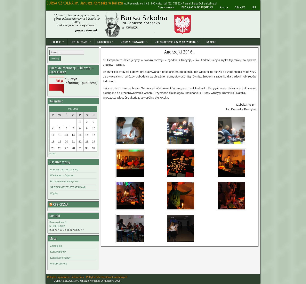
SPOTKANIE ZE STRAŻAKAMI (67, 187)
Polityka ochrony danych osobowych (106, 277)
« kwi (52, 153)
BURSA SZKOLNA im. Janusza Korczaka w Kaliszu (84, 3)
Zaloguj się (56, 245)
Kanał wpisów (58, 251)
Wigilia (54, 193)
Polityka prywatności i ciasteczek (65, 277)
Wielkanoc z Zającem (62, 175)
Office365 (240, 7)
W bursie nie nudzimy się (64, 169)
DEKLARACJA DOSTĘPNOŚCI (197, 7)
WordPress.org (58, 263)
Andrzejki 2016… (179, 52)
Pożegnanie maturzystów (64, 181)
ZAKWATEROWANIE (133, 42)
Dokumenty (104, 42)
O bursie (56, 42)
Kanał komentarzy (60, 257)
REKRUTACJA (78, 42)
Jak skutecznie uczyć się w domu (175, 42)
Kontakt (211, 42)
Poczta (224, 7)
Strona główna (166, 7)
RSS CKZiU (60, 204)
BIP (254, 7)
